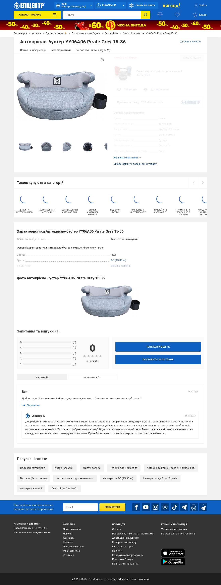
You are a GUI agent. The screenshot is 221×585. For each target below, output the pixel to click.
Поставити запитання (158, 359)
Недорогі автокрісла (32, 467)
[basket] (199, 14)
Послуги (117, 550)
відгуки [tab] (40, 377)
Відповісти (31, 405)
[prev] (193, 182)
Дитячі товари (92, 467)
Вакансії (68, 542)
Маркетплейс (71, 550)
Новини (68, 533)
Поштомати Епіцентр (125, 563)
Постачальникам (73, 546)
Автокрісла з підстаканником (74, 478)
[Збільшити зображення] (102, 60)
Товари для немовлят (123, 467)
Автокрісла (143, 75)
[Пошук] (145, 15)
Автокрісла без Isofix (65, 488)
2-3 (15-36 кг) (119, 260)
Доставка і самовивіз (125, 537)
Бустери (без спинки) (33, 478)
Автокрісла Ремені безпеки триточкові (171, 467)
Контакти (69, 537)
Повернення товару (124, 542)
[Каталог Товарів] (37, 15)
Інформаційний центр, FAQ (30, 527)
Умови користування (174, 529)
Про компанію (72, 529)
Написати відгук (158, 346)
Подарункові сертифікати (128, 555)
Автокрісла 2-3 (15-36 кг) (118, 478)
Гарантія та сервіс (123, 546)
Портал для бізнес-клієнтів (178, 533)
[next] (202, 182)
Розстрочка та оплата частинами (133, 533)
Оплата (116, 529)
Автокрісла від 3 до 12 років (160, 478)
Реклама (68, 555)
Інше (162, 118)
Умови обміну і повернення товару (135, 163)
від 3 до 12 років (121, 265)
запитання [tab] (90, 377)
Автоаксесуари (64, 467)
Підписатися (112, 507)
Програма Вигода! (123, 559)
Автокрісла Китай (31, 488)
